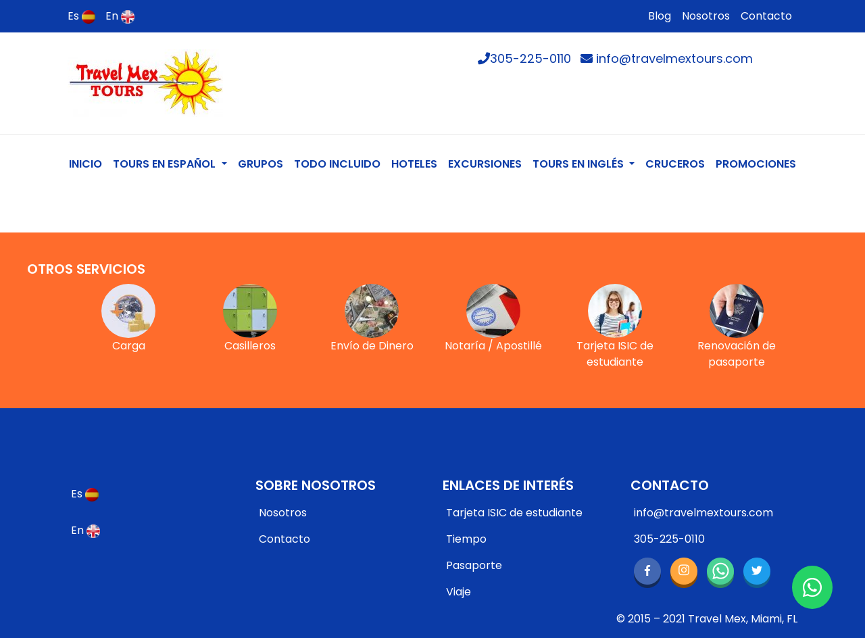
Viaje (458, 591)
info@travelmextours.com (666, 58)
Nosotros (706, 16)
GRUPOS (260, 164)
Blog (659, 16)
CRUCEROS (675, 164)
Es (81, 16)
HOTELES (414, 164)
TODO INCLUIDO (337, 164)
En (119, 16)
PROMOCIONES (756, 164)
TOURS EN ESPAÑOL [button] (165, 164)
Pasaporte (474, 565)
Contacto (766, 16)
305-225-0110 (524, 58)
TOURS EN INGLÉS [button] (579, 164)
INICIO (88, 163)
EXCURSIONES (485, 164)
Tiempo (466, 539)
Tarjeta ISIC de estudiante (514, 512)
